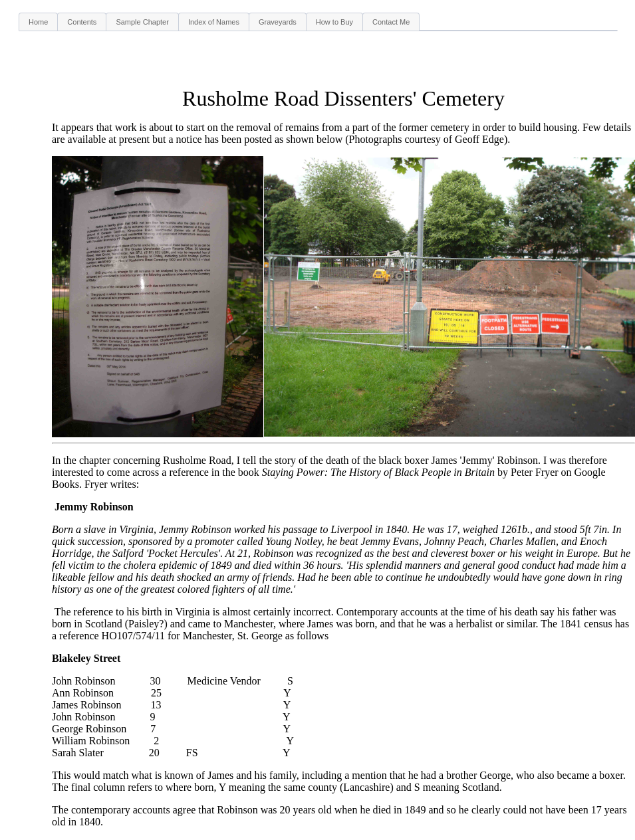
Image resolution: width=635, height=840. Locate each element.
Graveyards (278, 22)
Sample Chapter (142, 22)
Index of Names (213, 22)
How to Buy (334, 22)
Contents (81, 22)
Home (38, 22)
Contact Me (391, 22)
